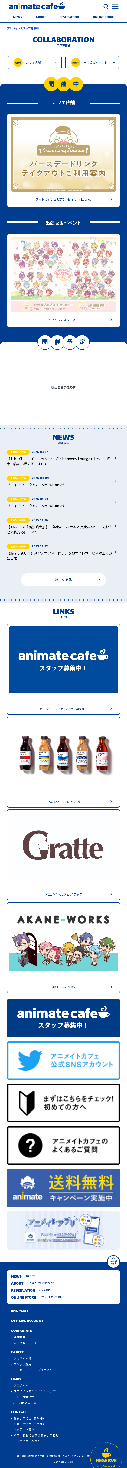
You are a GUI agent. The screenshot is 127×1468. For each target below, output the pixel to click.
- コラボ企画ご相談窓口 (27, 1441)
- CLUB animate (22, 1397)
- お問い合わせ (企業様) (27, 1424)
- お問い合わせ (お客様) (27, 1418)
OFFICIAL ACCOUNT (27, 1321)
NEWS (17, 17)
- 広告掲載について (24, 1342)
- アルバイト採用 (22, 1358)
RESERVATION (69, 17)
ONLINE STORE (103, 17)
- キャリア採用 (21, 1364)
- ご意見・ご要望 (22, 1429)
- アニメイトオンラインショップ (33, 1391)
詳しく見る (77, 579)
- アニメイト (19, 1385)
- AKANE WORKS (23, 1402)
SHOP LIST (19, 1311)
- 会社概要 (18, 1337)
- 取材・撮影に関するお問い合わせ (35, 1435)
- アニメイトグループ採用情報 (32, 1369)
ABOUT (41, 17)
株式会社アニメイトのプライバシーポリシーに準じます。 (80, 1455)
